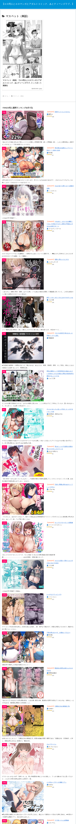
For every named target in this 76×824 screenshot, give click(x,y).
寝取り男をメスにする (62, 251)
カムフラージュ (51, 735)
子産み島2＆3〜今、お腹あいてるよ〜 (58, 624)
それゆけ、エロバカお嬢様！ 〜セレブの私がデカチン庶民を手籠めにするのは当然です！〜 (60, 215)
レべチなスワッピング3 (54, 586)
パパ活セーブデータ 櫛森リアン (56, 773)
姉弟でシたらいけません (62, 103)
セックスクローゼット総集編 (64, 514)
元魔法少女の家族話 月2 (62, 697)
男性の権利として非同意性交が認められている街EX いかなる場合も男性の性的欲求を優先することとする (60, 365)
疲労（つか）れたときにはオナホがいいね (60, 289)
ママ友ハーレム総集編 (62, 811)
